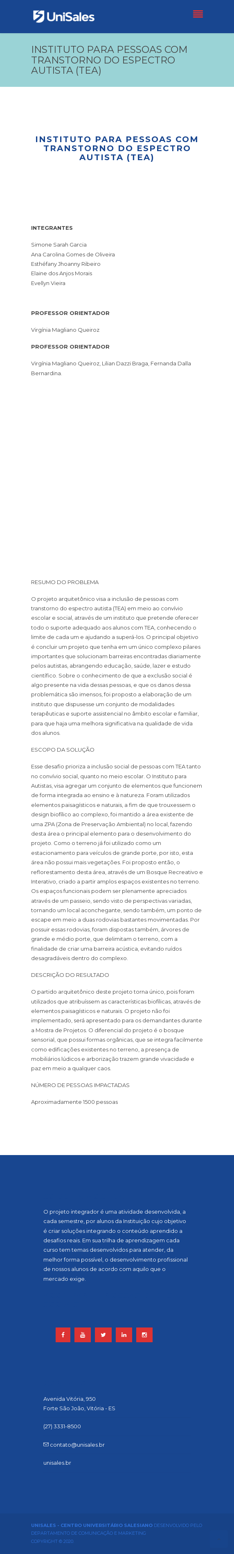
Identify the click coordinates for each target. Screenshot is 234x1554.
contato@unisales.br (74, 1444)
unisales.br (57, 1462)
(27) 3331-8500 (62, 1426)
